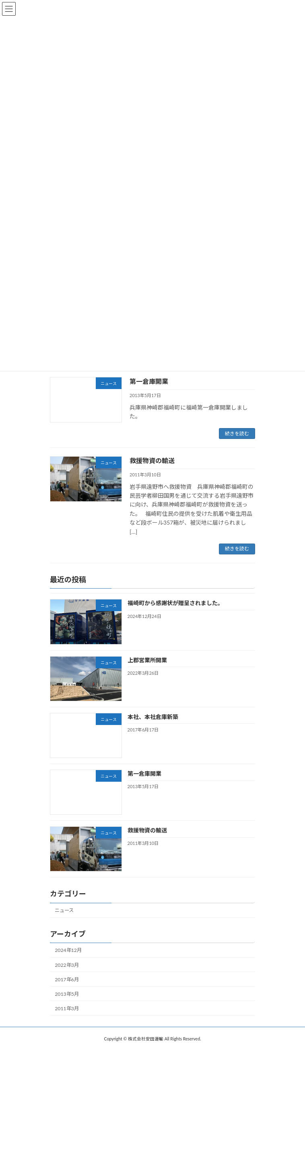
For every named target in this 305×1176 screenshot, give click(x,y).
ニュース (64, 910)
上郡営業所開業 (147, 659)
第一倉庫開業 (149, 381)
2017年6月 (67, 979)
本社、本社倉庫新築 (153, 716)
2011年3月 (67, 1008)
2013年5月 (67, 994)
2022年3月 (67, 965)
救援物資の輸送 (152, 460)
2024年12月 (68, 950)
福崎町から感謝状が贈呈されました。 (175, 602)
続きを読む (237, 433)
